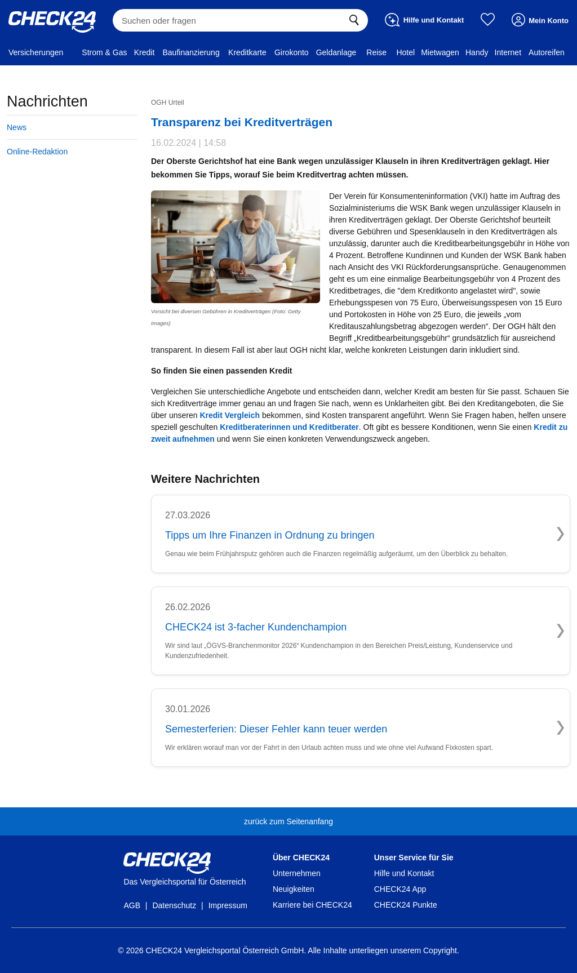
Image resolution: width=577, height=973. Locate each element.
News (16, 127)
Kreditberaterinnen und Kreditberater (289, 427)
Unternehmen (297, 873)
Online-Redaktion (37, 151)
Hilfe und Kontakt (404, 873)
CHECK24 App (400, 889)
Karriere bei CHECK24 (312, 904)
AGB (131, 905)
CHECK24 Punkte (405, 904)
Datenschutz (174, 905)
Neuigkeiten (293, 889)
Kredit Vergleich (229, 415)
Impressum (227, 905)
